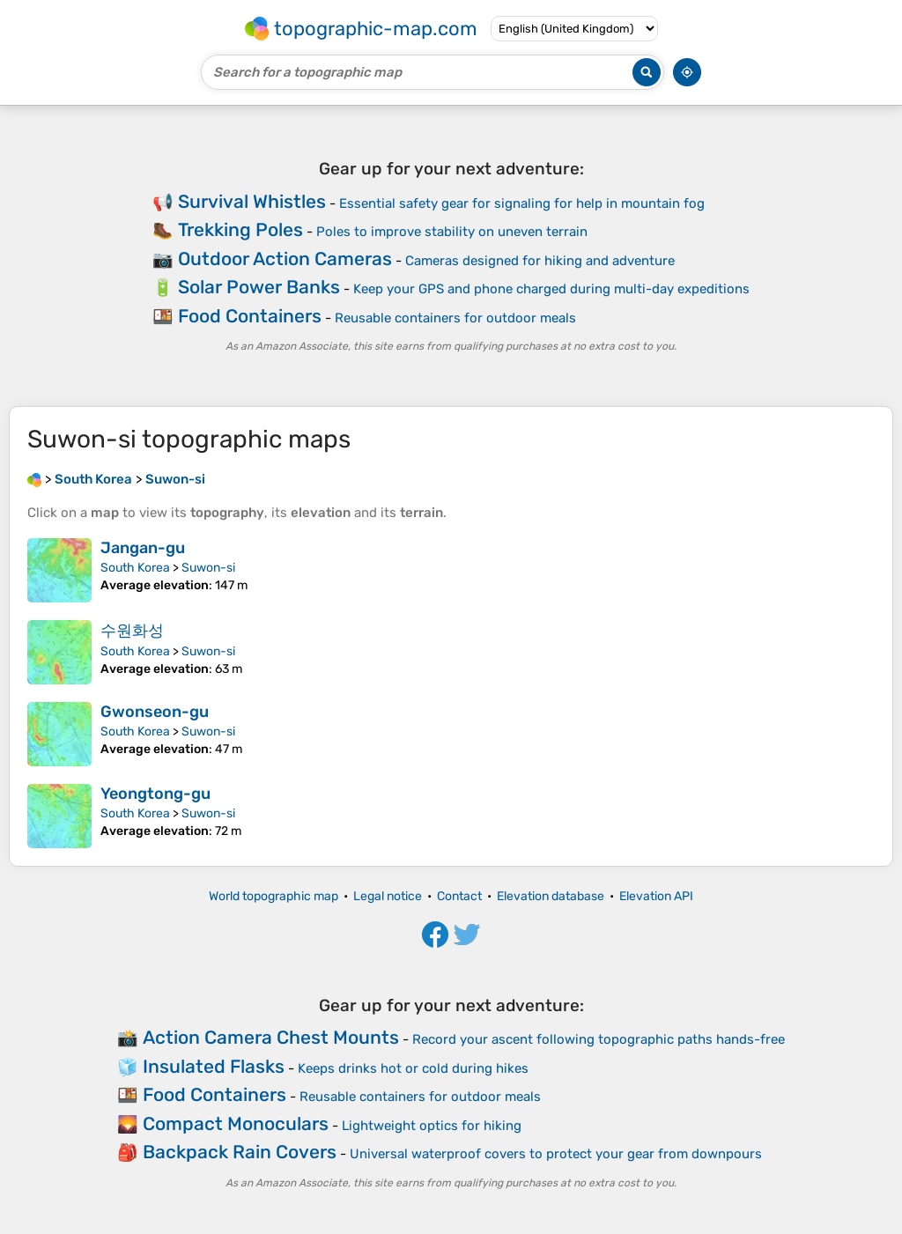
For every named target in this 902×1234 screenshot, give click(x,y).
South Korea (135, 567)
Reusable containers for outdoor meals (455, 318)
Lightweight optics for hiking (431, 1126)
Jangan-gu (142, 548)
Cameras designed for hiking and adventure (540, 261)
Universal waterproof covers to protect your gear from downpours (556, 1154)
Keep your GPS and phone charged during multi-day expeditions (551, 289)
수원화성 (132, 630)
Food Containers (250, 316)
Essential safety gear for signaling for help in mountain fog (522, 203)
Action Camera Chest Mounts (271, 1037)
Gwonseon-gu (154, 711)
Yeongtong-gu (155, 793)
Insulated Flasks (214, 1066)
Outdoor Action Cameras (285, 259)
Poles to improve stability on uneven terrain (452, 232)
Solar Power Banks (259, 287)
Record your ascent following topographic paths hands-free (598, 1039)
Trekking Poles (240, 229)
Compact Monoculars (236, 1123)
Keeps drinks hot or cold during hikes (413, 1068)
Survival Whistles (252, 201)
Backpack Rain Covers (239, 1152)
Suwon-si (208, 567)
